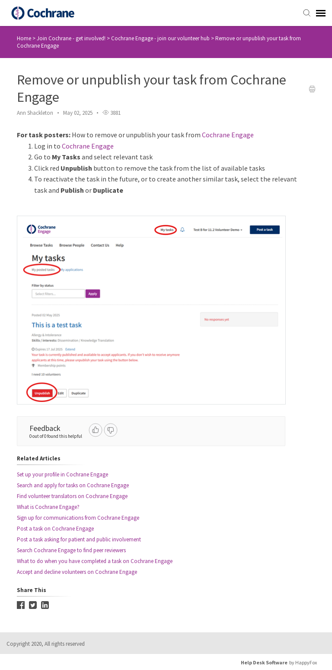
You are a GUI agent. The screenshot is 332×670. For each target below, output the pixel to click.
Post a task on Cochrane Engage (55, 528)
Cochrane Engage (228, 134)
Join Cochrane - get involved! (72, 38)
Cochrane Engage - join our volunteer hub (161, 38)
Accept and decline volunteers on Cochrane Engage (77, 572)
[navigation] (321, 13)
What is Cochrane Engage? (48, 507)
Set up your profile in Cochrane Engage (62, 474)
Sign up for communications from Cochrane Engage (78, 517)
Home (24, 38)
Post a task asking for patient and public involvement (79, 539)
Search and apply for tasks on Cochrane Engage (73, 485)
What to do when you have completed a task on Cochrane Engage (94, 561)
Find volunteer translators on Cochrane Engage (72, 496)
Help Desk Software (264, 662)
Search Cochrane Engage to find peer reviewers (71, 550)
